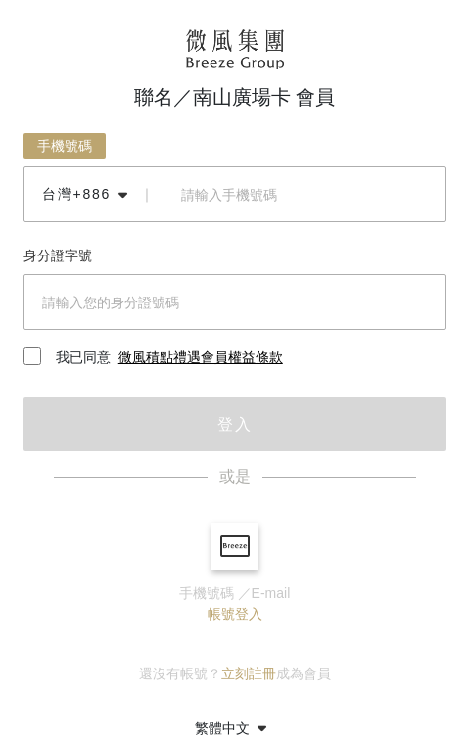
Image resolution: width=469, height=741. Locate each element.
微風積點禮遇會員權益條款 (200, 357)
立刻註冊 (248, 673)
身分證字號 (57, 255)
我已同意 (153, 357)
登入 (235, 424)
